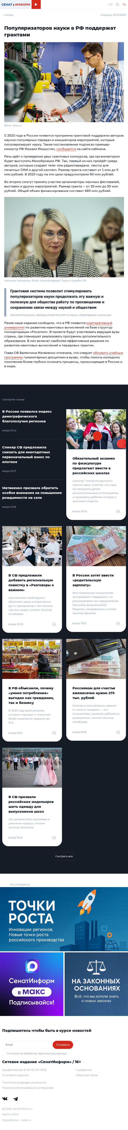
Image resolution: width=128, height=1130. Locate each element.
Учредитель (84, 1069)
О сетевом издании (15, 1075)
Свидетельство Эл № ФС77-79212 (24, 1069)
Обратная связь (87, 1075)
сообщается (66, 149)
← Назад (7, 14)
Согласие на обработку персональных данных (37, 1053)
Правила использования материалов (28, 1087)
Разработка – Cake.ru (16, 1120)
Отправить (63, 1044)
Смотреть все (64, 856)
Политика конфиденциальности (24, 1082)
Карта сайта (10, 1114)
